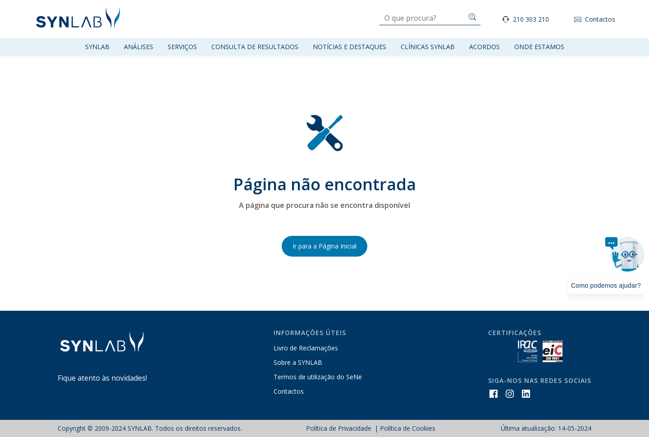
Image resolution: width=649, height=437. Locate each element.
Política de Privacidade (339, 428)
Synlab (97, 46)
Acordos (484, 46)
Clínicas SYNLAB (428, 46)
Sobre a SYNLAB (298, 362)
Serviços (182, 46)
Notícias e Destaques (349, 46)
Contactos (600, 19)
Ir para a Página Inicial (324, 246)
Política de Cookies (407, 428)
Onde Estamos (539, 46)
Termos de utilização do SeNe (318, 377)
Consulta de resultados (254, 46)
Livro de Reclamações (306, 348)
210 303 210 (531, 19)
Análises (138, 46)
